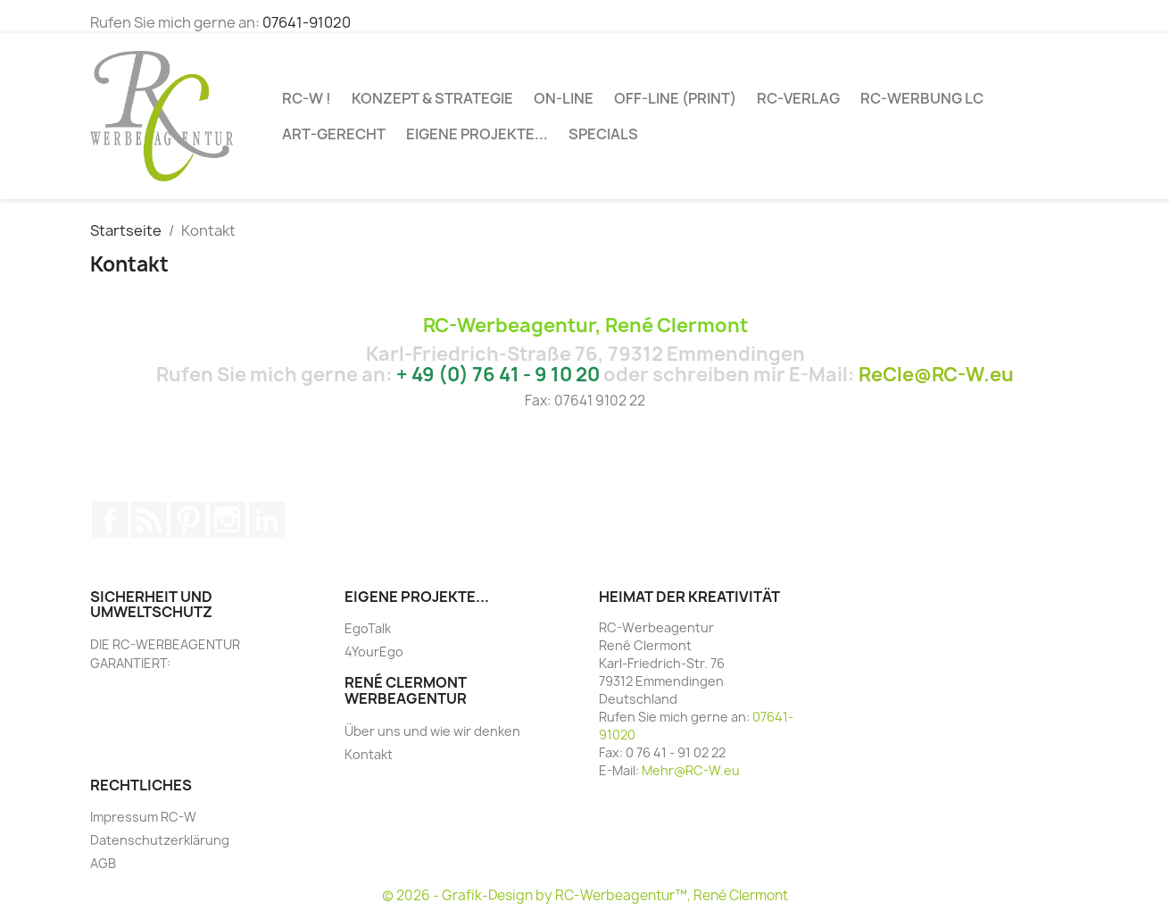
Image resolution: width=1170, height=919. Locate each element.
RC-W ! (306, 98)
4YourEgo (373, 651)
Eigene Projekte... (477, 134)
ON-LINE (563, 98)
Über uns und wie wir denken (432, 731)
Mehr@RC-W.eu (691, 770)
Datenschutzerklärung (159, 839)
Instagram (227, 520)
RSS (149, 520)
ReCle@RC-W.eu (936, 375)
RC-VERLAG (798, 98)
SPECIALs (603, 134)
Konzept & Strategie (432, 98)
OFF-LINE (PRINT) (675, 98)
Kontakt (368, 754)
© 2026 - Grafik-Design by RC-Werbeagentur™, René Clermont (585, 895)
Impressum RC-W (143, 816)
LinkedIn (267, 520)
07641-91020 (306, 22)
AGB (103, 863)
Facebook (110, 520)
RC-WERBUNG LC (921, 98)
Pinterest (188, 520)
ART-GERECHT (334, 134)
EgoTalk (367, 628)
